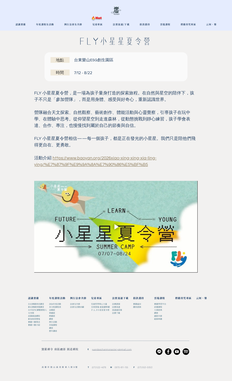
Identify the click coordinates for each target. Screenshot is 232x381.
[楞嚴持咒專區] (183, 298)
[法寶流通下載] (120, 298)
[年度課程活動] (57, 298)
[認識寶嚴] (36, 298)
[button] (97, 25)
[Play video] (116, 227)
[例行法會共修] (78, 298)
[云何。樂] (204, 298)
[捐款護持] (141, 298)
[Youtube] (177, 351)
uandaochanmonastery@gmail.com (112, 349)
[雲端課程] (162, 298)
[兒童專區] (99, 298)
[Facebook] (168, 351)
